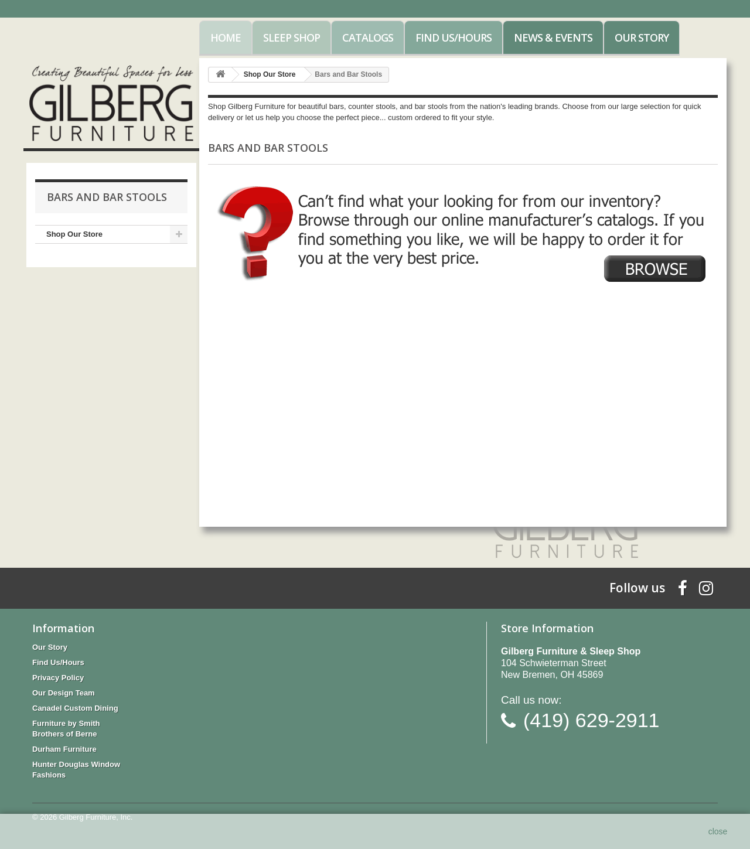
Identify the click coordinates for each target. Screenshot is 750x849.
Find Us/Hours (453, 37)
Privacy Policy (58, 677)
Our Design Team (63, 692)
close (718, 831)
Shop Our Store (74, 234)
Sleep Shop (291, 37)
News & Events (553, 37)
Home (225, 37)
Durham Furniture (64, 749)
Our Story (642, 37)
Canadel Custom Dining (75, 708)
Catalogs (367, 37)
